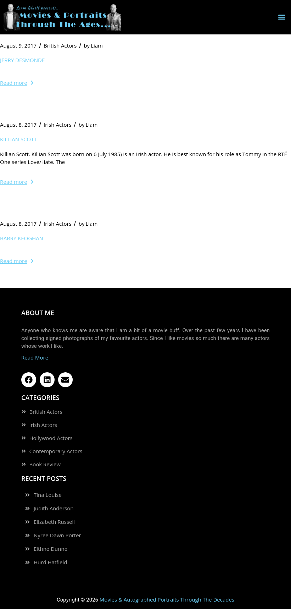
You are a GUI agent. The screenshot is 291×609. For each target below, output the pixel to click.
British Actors (60, 45)
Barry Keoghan (21, 238)
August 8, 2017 (18, 124)
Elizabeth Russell (54, 522)
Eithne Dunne (50, 549)
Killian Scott (18, 139)
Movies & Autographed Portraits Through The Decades (167, 599)
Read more (16, 82)
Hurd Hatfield (50, 562)
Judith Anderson (53, 508)
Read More (34, 357)
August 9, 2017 (18, 45)
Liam (93, 45)
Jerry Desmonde (22, 60)
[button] (281, 17)
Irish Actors (58, 124)
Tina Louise (48, 495)
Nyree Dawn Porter (57, 535)
